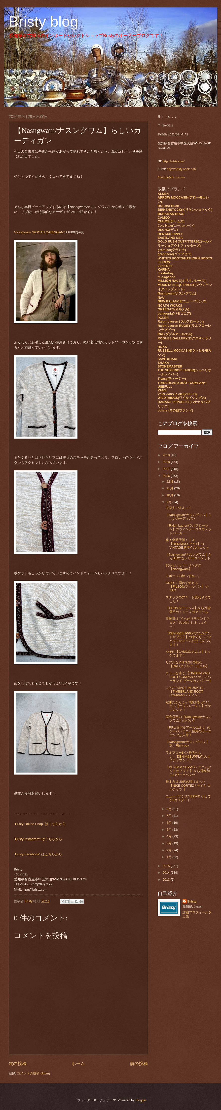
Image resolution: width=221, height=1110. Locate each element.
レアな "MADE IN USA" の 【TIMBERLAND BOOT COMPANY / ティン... (184, 691)
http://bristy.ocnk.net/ (181, 169)
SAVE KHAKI (167, 359)
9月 (169, 502)
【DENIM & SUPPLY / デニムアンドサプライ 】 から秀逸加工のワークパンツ (188, 771)
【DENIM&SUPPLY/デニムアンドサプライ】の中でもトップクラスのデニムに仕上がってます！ (188, 639)
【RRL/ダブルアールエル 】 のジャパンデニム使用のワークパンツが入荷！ (188, 731)
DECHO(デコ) (168, 230)
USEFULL (165, 386)
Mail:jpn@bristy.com (171, 177)
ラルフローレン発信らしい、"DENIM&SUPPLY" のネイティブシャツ (188, 756)
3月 (169, 843)
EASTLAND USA (170, 238)
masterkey (166, 273)
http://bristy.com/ (173, 161)
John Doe (165, 266)
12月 (170, 481)
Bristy (192, 901)
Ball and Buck (168, 206)
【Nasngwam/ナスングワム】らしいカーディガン (189, 516)
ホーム (78, 1063)
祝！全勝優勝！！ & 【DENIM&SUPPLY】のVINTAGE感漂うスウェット (187, 543)
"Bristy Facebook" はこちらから (38, 854)
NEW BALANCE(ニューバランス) (182, 301)
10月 (170, 495)
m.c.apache (166, 277)
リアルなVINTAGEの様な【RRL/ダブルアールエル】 (187, 664)
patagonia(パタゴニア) (174, 313)
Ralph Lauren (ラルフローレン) (181, 321)
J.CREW (164, 262)
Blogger (140, 1100)
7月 (169, 816)
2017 (167, 469)
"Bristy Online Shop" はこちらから (40, 824)
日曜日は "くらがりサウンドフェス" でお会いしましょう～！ (188, 622)
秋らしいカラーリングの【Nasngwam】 (183, 567)
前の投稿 (139, 1063)
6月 (169, 822)
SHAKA (163, 363)
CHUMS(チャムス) (171, 221)
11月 (170, 488)
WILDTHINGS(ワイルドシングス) (182, 398)
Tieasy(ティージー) (172, 378)
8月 (169, 809)
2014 (167, 872)
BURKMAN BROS (171, 214)
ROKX (162, 347)
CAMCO (164, 217)
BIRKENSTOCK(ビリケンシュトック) (185, 209)
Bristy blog (43, 21)
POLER (163, 318)
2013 (167, 879)
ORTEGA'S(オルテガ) (173, 309)
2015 (167, 866)
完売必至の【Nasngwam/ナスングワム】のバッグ (189, 718)
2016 (167, 476)
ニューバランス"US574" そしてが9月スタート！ (188, 798)
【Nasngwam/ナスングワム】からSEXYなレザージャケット (189, 556)
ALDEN (163, 194)
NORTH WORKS (170, 305)
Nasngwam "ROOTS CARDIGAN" (39, 232)
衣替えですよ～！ (178, 508)
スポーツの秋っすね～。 (183, 576)
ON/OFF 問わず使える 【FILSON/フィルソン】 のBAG (187, 586)
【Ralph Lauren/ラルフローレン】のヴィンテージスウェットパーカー (188, 529)
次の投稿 (18, 1063)
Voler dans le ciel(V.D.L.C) (177, 394)
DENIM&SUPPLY (170, 234)
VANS (162, 390)
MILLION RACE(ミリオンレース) (182, 281)
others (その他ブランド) (175, 410)
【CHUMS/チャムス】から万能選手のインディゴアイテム (188, 610)
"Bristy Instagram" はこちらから (38, 839)
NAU (161, 297)
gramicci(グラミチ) (172, 250)
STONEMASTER (170, 366)
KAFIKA (164, 269)
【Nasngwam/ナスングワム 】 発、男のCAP (187, 743)
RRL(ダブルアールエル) (175, 334)
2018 (167, 462)
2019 (167, 455)
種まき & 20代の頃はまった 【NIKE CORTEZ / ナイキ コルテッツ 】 (188, 785)
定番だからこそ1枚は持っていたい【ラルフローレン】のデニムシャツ (188, 706)
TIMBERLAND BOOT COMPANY (182, 383)
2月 (169, 850)
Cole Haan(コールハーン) (176, 225)
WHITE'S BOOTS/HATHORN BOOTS (185, 258)
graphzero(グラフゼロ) (174, 254)
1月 (169, 857)
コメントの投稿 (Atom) (33, 1073)
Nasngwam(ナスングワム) (177, 293)
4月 (169, 836)
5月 (169, 829)
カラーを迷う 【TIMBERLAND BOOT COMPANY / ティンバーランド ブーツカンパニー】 (189, 677)
